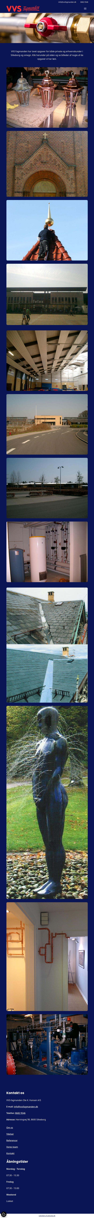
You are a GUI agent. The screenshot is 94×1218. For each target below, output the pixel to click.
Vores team (12, 1146)
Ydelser (10, 1134)
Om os (9, 1127)
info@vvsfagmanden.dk (67, 2)
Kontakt (10, 1153)
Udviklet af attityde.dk (47, 1216)
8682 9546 (84, 2)
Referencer (12, 1140)
